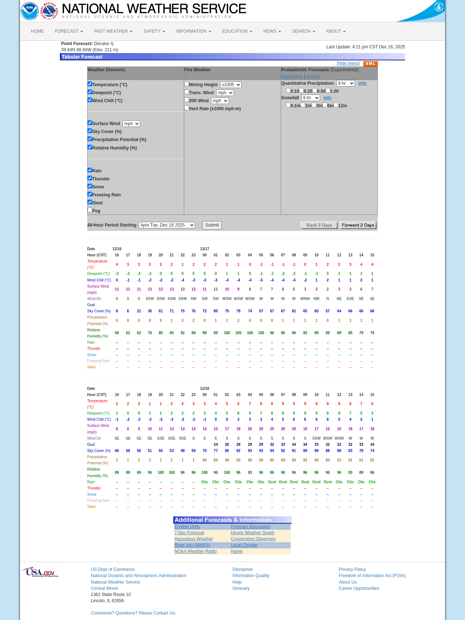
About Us (348, 582)
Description (292, 76)
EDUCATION (237, 31)
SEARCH (303, 31)
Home (236, 551)
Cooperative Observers (253, 538)
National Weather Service (115, 582)
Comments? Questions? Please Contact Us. (133, 613)
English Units (187, 526)
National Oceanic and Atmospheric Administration (138, 575)
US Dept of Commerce (113, 569)
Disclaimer (242, 569)
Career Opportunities (359, 588)
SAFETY (154, 31)
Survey (313, 76)
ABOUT (336, 31)
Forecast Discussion (250, 526)
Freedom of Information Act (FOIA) (372, 575)
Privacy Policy (352, 569)
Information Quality (250, 575)
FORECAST (69, 31)
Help (237, 582)
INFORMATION (193, 31)
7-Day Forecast (189, 532)
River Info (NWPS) (192, 545)
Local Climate (244, 545)
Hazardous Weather (193, 538)
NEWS (272, 31)
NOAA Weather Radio (195, 551)
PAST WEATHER (113, 31)
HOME (37, 31)
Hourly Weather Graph (252, 532)
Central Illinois (104, 588)
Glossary (241, 588)
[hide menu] (348, 63)
